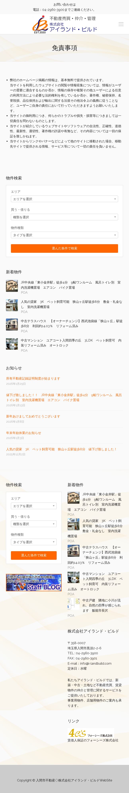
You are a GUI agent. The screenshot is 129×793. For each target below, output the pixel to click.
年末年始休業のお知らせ (23, 433)
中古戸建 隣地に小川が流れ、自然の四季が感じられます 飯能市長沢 (101, 605)
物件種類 (17, 228)
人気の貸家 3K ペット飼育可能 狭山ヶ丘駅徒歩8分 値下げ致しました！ (61, 449)
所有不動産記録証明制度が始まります (33, 378)
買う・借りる (20, 210)
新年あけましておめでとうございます (33, 416)
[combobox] (64, 199)
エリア (15, 192)
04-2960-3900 (53, 10)
